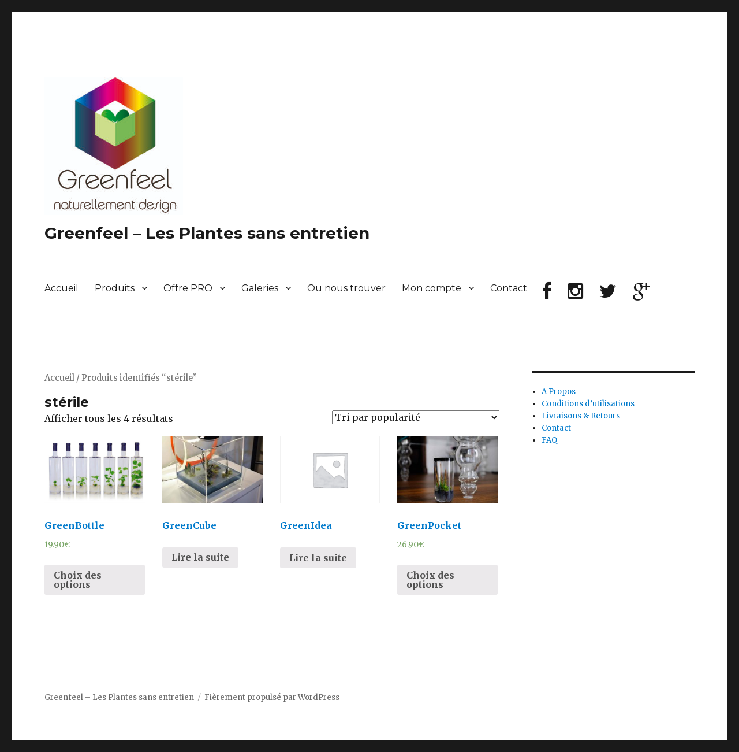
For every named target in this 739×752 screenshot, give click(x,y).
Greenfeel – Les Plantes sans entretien (207, 233)
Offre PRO (187, 288)
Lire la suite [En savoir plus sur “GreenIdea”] (318, 558)
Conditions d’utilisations (588, 404)
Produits (115, 288)
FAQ (549, 440)
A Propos (559, 392)
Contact (508, 288)
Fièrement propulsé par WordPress (271, 697)
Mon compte (431, 288)
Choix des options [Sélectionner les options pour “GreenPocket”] (430, 579)
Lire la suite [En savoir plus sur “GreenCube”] (200, 557)
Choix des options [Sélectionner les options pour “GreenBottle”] (78, 579)
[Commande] (415, 417)
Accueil (61, 288)
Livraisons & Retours (581, 416)
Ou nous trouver (346, 288)
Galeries (259, 288)
